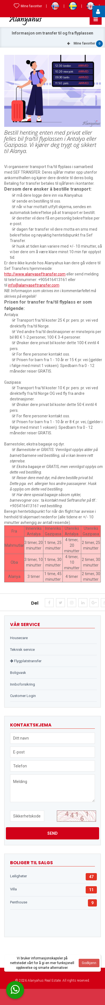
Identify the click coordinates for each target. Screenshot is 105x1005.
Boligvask (18, 673)
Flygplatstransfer (25, 661)
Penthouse (18, 902)
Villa (13, 889)
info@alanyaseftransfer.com (33, 285)
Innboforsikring (22, 684)
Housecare (19, 638)
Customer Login (23, 696)
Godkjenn (89, 963)
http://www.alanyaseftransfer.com (35, 274)
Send (52, 833)
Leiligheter (18, 876)
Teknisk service (22, 649)
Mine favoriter (28, 6)
